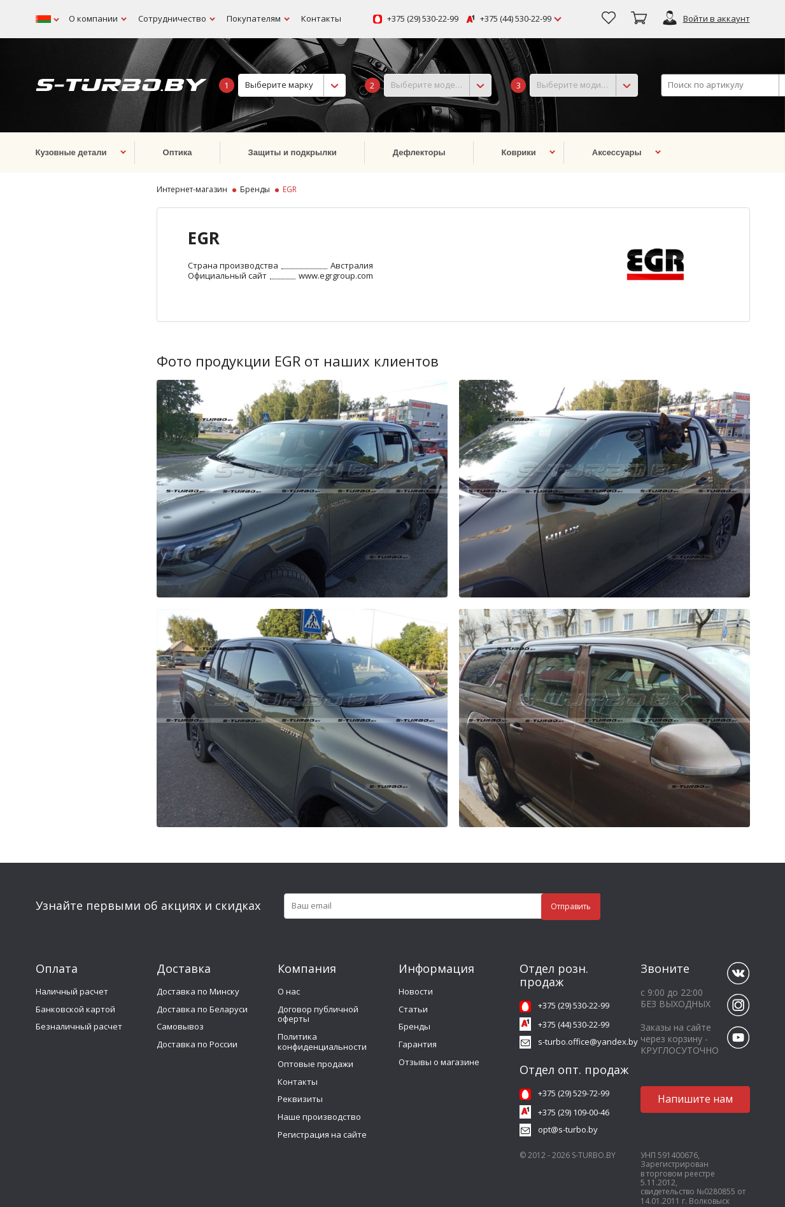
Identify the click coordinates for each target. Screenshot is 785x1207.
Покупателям (254, 18)
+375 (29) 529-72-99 (573, 1093)
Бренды (414, 1026)
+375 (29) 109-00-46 (573, 1112)
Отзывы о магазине (439, 1062)
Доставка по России (197, 1044)
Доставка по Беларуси (202, 1009)
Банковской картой (75, 1009)
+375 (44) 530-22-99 (515, 19)
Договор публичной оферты (318, 1014)
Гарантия (418, 1044)
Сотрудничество (172, 18)
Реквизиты (300, 1099)
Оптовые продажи (315, 1064)
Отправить (571, 906)
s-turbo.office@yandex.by (588, 1041)
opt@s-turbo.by (568, 1129)
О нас (289, 991)
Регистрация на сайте (322, 1134)
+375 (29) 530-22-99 (422, 19)
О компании (93, 18)
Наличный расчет (72, 991)
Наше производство (319, 1116)
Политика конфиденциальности (322, 1041)
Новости (416, 991)
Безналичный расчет (79, 1026)
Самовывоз (180, 1026)
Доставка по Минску (198, 991)
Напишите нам (695, 1099)
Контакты (321, 18)
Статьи (413, 1009)
